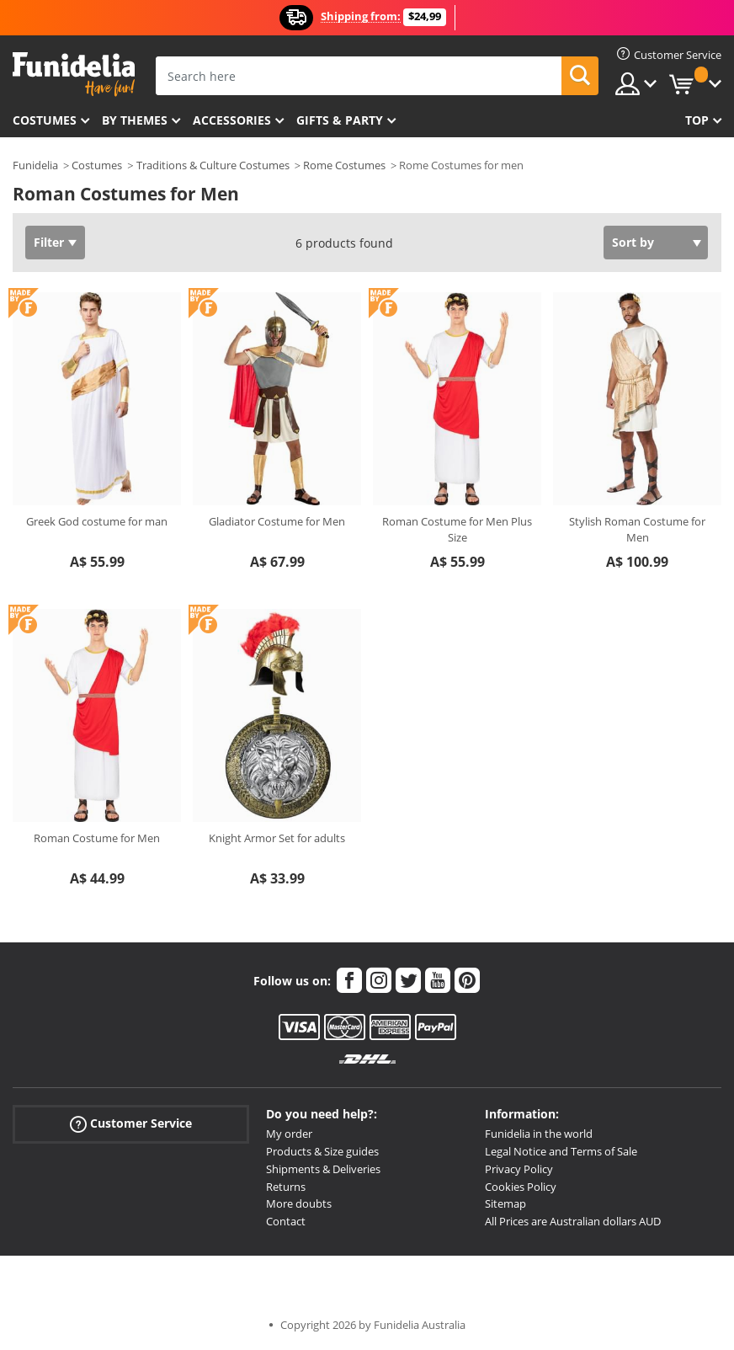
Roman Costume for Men (97, 838)
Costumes (45, 120)
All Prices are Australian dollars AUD (573, 1221)
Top (697, 120)
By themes (135, 120)
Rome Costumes (344, 165)
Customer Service (131, 1124)
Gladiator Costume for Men (277, 521)
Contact (286, 1221)
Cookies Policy (520, 1186)
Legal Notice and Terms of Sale (561, 1151)
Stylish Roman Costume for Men (637, 530)
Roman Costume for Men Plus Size (457, 530)
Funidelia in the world (539, 1133)
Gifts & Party (339, 120)
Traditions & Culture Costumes (213, 165)
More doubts (299, 1203)
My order (289, 1133)
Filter (49, 242)
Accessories (232, 120)
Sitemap (505, 1203)
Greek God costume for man (97, 521)
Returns (286, 1186)
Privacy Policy (519, 1169)
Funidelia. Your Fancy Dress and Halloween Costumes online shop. (74, 74)
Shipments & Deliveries (323, 1169)
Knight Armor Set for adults (277, 838)
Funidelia (35, 165)
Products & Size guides (322, 1151)
